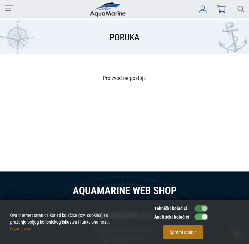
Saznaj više (20, 228)
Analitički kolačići (171, 217)
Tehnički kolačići (170, 208)
